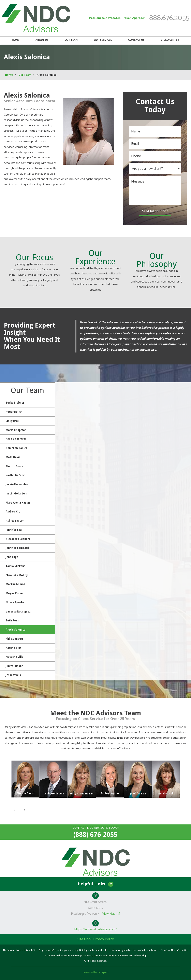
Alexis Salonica (16, 628)
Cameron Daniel (16, 447)
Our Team (71, 41)
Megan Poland (15, 592)
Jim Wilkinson (14, 664)
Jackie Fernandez (17, 484)
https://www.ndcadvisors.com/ (95, 928)
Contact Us (136, 41)
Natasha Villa (14, 656)
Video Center (170, 41)
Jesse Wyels (13, 674)
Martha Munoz (15, 583)
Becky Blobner (15, 402)
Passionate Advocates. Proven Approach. (117, 18)
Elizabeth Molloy (17, 574)
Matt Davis (13, 457)
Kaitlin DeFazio (16, 475)
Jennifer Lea (14, 529)
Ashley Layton (15, 520)
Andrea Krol (13, 511)
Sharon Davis (14, 465)
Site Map (84, 938)
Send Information (155, 211)
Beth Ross (12, 619)
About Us (41, 41)
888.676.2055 (169, 18)
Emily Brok (12, 420)
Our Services (103, 41)
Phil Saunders (15, 637)
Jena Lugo (12, 556)
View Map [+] (111, 913)
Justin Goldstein (16, 493)
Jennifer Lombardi (18, 547)
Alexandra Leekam (18, 538)
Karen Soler (13, 646)
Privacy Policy (103, 938)
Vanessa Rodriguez (18, 610)
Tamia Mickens (15, 565)
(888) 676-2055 (95, 833)
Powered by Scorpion (95, 971)
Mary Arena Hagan (18, 502)
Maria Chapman (16, 429)
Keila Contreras (16, 439)
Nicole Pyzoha (15, 601)
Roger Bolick (14, 411)
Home (15, 41)
